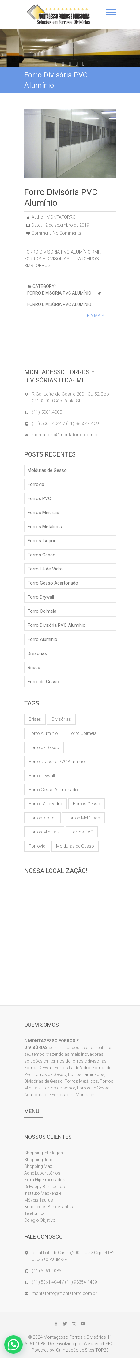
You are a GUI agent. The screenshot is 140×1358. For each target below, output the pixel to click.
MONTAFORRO (61, 217)
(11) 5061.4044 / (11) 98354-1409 (65, 423)
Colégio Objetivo (39, 1220)
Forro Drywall (41, 597)
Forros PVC (39, 498)
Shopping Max (38, 1166)
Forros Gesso (41, 555)
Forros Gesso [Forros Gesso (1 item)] (86, 803)
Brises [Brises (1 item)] (35, 719)
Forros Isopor (41, 541)
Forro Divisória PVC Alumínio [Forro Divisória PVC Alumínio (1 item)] (57, 761)
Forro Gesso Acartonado (53, 583)
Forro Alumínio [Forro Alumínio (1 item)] (43, 733)
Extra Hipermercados (45, 1179)
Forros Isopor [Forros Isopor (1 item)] (42, 817)
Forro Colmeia (42, 611)
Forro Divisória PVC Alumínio (59, 293)
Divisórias (37, 653)
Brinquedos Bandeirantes (48, 1206)
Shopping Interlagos (43, 1152)
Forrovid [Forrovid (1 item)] (37, 846)
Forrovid (36, 484)
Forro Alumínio (42, 639)
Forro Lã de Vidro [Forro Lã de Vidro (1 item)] (45, 803)
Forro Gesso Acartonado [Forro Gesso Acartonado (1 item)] (53, 789)
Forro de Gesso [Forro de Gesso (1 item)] (44, 747)
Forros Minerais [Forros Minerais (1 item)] (44, 831)
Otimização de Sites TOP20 (82, 1350)
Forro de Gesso (43, 681)
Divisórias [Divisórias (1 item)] (61, 719)
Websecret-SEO (99, 1343)
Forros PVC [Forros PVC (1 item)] (81, 831)
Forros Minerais (43, 512)
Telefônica (34, 1213)
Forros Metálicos (45, 526)
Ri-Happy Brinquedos (44, 1186)
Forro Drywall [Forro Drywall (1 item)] (42, 775)
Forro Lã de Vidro (45, 569)
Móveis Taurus (38, 1200)
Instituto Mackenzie (42, 1193)
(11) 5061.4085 (47, 412)
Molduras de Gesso (47, 470)
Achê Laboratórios (42, 1173)
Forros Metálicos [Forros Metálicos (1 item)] (83, 817)
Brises (34, 667)
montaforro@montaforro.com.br (65, 435)
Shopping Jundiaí (41, 1159)
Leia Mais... (96, 315)
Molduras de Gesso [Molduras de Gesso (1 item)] (75, 846)
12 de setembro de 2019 (65, 225)
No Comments (67, 233)
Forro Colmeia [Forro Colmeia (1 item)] (82, 733)
